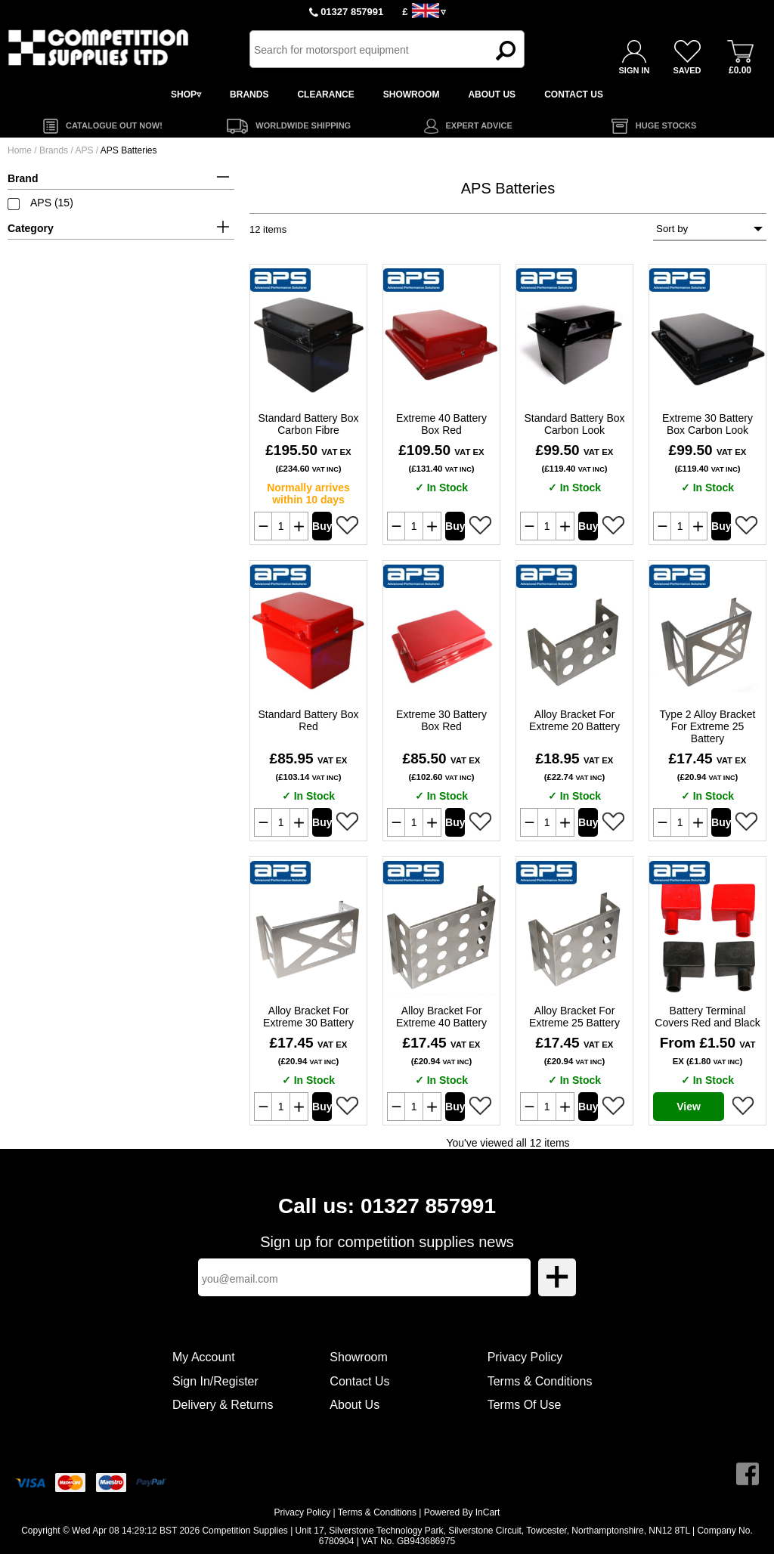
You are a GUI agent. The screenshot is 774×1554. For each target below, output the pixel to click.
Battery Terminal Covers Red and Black (707, 1017)
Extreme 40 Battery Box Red (441, 424)
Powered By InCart (462, 1512)
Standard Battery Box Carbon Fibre (308, 424)
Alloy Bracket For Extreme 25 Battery (574, 1017)
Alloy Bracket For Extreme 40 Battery (441, 1017)
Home (20, 150)
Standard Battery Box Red (308, 720)
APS (85, 150)
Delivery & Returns (222, 1404)
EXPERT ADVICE (479, 125)
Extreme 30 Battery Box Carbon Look (707, 424)
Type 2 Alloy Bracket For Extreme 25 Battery (708, 726)
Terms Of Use (525, 1404)
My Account (203, 1357)
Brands (53, 150)
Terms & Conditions (540, 1381)
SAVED (687, 70)
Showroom (358, 1357)
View (688, 1106)
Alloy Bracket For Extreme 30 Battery (308, 1017)
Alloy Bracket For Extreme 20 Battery (574, 720)
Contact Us (359, 1381)
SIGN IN (634, 70)
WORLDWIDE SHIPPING (303, 125)
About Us (354, 1404)
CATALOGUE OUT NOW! (114, 125)
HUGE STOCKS (666, 125)
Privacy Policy (525, 1357)
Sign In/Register (215, 1381)
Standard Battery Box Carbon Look (574, 424)
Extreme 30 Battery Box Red (441, 720)
